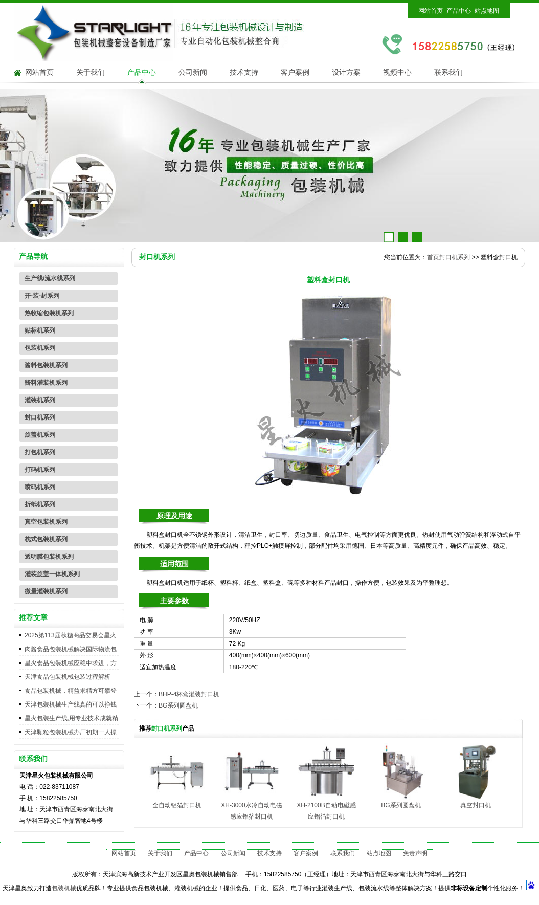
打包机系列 (40, 452)
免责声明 (415, 853)
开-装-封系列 (42, 295)
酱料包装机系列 (46, 365)
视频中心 (397, 72)
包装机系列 (40, 347)
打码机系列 (40, 469)
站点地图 (487, 10)
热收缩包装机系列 (49, 313)
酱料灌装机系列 (46, 382)
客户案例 (295, 72)
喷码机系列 (40, 487)
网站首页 (430, 10)
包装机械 (64, 888)
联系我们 (448, 72)
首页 (433, 257)
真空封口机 (475, 805)
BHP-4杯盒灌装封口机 (189, 694)
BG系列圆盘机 (178, 705)
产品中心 (458, 10)
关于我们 (90, 72)
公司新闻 (192, 72)
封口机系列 (40, 417)
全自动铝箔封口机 (176, 805)
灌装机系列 (40, 400)
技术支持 (244, 72)
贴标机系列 (40, 330)
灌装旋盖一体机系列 (52, 574)
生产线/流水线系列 (50, 278)
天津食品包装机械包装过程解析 (67, 676)
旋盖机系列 (40, 434)
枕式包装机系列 (46, 539)
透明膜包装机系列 (49, 556)
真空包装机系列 (46, 521)
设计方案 (346, 72)
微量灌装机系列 (46, 591)
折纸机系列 (40, 504)
